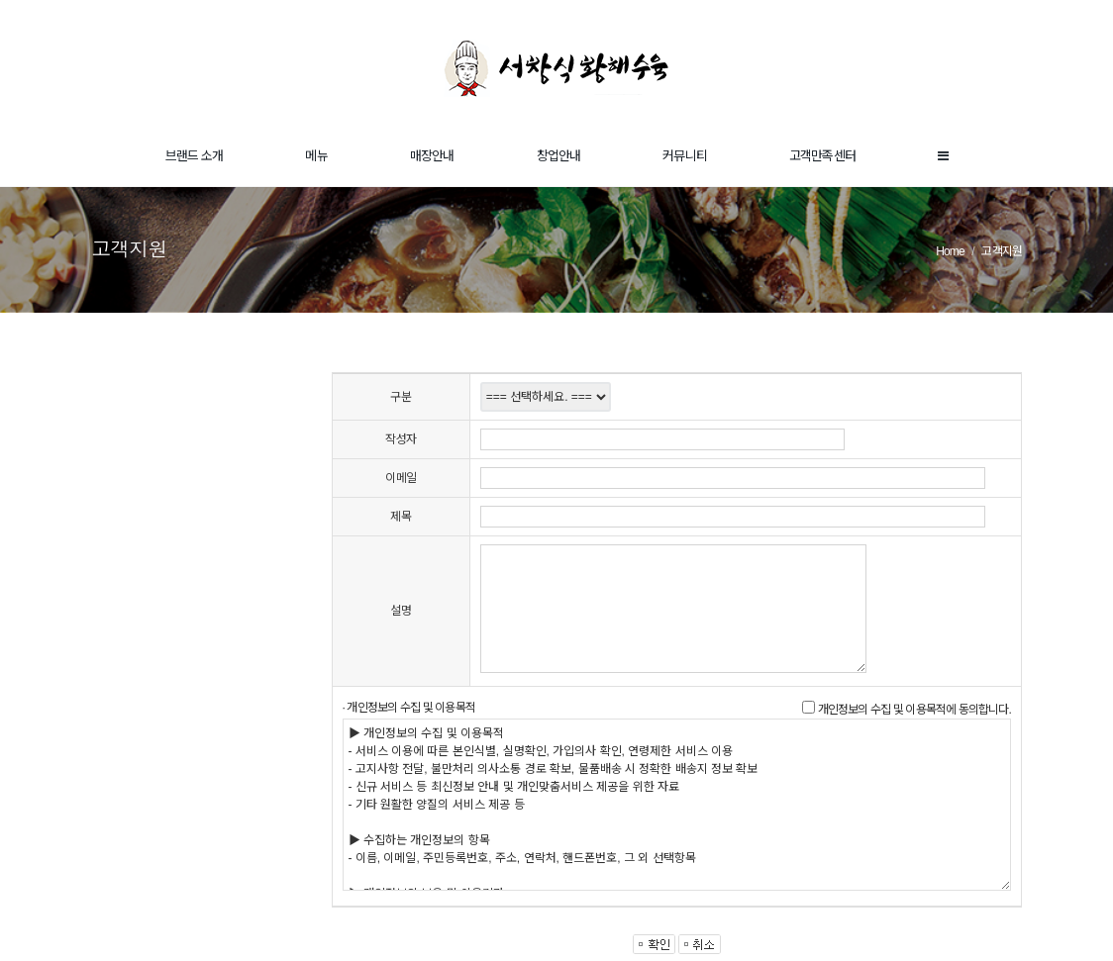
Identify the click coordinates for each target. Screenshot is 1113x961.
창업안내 (559, 155)
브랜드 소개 (194, 155)
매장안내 (432, 155)
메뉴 (316, 155)
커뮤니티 (684, 155)
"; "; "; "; (545, 397)
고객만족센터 (822, 155)
